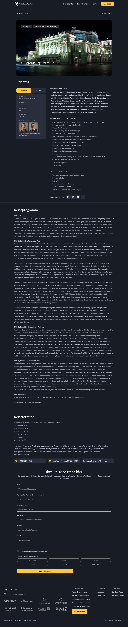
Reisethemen (82, 4)
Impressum (8, 620)
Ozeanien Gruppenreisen (81, 606)
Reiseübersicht (24, 13)
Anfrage (101, 592)
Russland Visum (118, 596)
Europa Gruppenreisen (81, 599)
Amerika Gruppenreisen (81, 603)
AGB (34, 620)
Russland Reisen (118, 592)
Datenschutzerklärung (22, 620)
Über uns (101, 596)
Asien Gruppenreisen (80, 592)
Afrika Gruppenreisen (80, 596)
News (94, 4)
